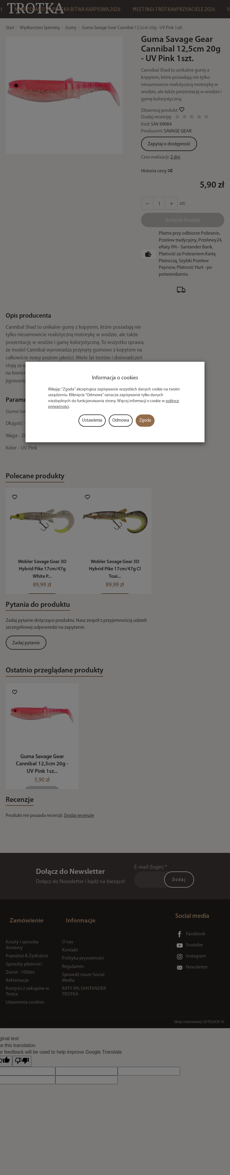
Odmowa (120, 420)
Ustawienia (92, 420)
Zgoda (145, 420)
